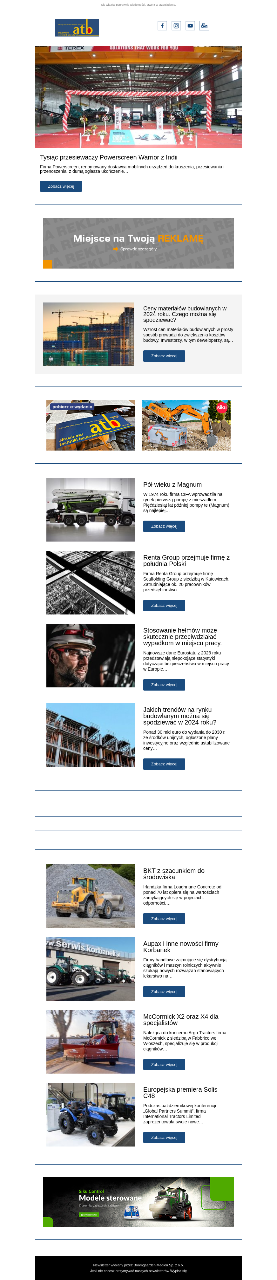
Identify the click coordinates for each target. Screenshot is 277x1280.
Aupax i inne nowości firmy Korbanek (181, 946)
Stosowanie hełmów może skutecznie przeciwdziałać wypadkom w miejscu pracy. (182, 636)
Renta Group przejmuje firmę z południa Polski (186, 560)
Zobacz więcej (61, 186)
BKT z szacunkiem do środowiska (174, 873)
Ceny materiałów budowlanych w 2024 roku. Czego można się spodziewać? (184, 314)
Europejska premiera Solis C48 (180, 1092)
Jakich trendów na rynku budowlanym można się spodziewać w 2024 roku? (179, 716)
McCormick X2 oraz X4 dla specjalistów (181, 1019)
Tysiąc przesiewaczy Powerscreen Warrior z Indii (109, 157)
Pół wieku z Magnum (172, 484)
